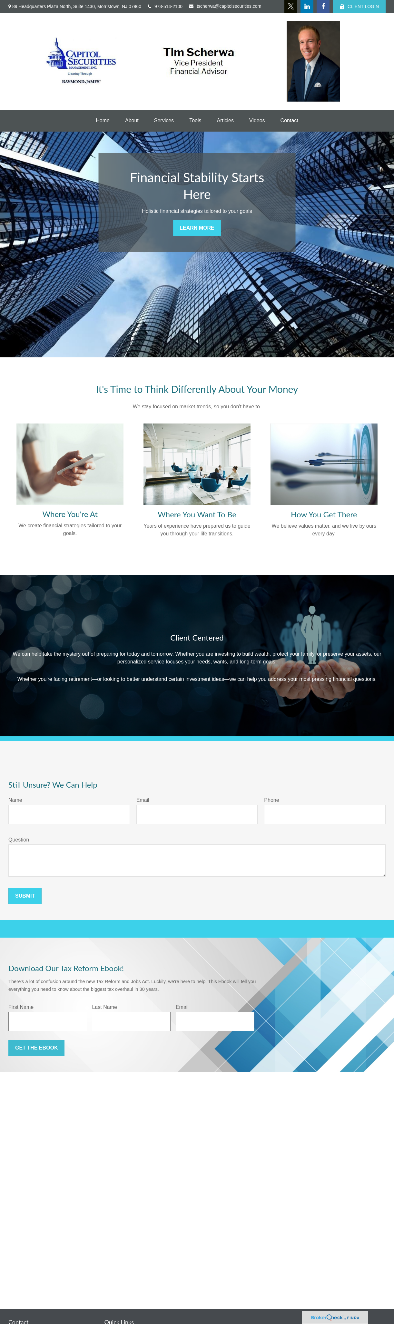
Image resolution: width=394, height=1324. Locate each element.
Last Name (104, 1007)
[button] (102, 120)
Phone (271, 800)
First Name (21, 1007)
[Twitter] (290, 6)
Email (142, 800)
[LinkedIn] (306, 6)
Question (18, 839)
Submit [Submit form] (25, 896)
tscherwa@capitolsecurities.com (225, 6)
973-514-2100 (165, 6)
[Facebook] (323, 6)
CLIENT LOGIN (359, 6)
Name (15, 800)
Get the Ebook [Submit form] (36, 1047)
